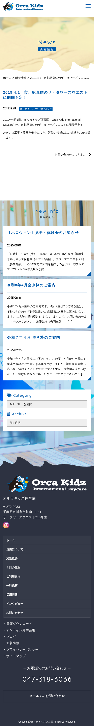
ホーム (7, 77)
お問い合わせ (14, 612)
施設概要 (12, 558)
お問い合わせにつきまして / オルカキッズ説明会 (73, 154)
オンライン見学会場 (20, 630)
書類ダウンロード (19, 623)
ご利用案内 (13, 576)
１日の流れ (13, 567)
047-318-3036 (47, 678)
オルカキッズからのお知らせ (36, 108)
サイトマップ (16, 656)
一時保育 (12, 585)
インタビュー (14, 603)
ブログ (11, 636)
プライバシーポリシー (22, 649)
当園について (14, 549)
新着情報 (20, 77)
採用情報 (12, 594)
